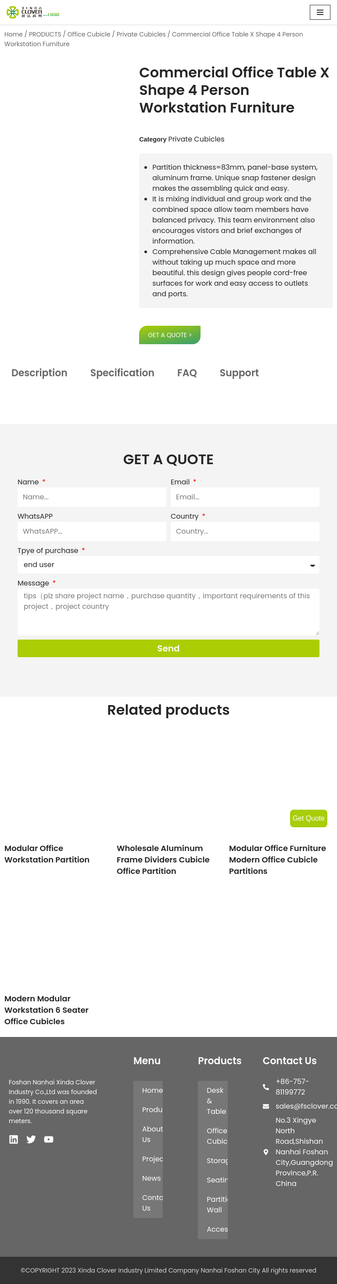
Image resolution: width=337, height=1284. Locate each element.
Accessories (217, 1229)
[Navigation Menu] (320, 12)
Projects (152, 1159)
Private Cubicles (141, 34)
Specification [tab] (122, 373)
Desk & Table (216, 1101)
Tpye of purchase (49, 551)
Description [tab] (39, 373)
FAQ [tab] (187, 373)
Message (34, 583)
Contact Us (152, 1203)
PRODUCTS (45, 34)
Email (181, 482)
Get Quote (308, 818)
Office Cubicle (89, 34)
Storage (217, 1161)
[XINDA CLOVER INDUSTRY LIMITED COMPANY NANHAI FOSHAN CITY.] (33, 12)
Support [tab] (239, 373)
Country (186, 516)
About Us (152, 1134)
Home (13, 34)
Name (29, 482)
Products (152, 1110)
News (151, 1178)
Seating (217, 1180)
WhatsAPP (35, 516)
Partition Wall (217, 1204)
